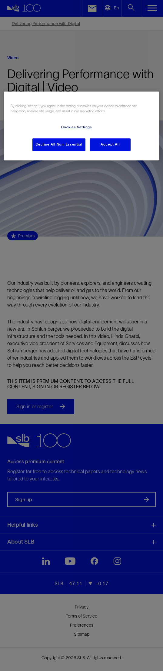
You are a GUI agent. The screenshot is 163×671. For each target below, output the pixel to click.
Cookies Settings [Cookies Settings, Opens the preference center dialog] (76, 127)
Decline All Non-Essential (59, 144)
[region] (81, 126)
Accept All (110, 144)
